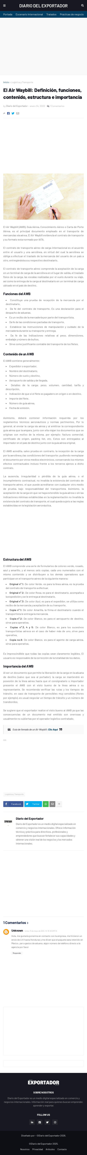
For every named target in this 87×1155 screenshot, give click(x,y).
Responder (17, 953)
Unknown (17, 930)
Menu (4, 5)
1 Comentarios (57, 106)
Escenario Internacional (29, 14)
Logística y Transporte (22, 82)
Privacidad (37, 1149)
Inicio (6, 82)
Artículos (50, 1149)
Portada (7, 14)
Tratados (51, 14)
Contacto (62, 1149)
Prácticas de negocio (72, 14)
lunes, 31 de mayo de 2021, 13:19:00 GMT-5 (41, 931)
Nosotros (25, 1149)
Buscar (82, 5)
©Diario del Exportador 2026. (51, 1135)
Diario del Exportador (43, 5)
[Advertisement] (43, 46)
